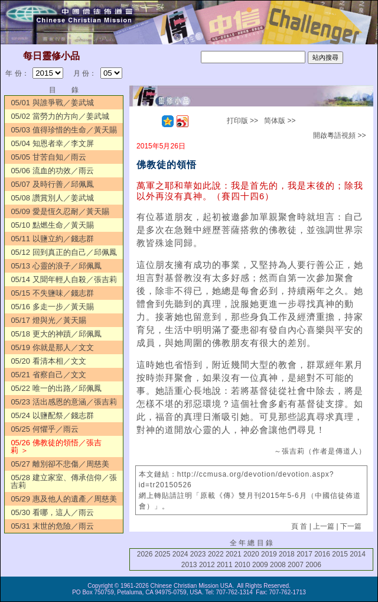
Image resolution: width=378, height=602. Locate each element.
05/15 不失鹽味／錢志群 (52, 293)
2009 (260, 565)
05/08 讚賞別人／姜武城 (52, 197)
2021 (234, 554)
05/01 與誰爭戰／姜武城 (52, 102)
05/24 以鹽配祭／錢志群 (52, 415)
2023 (198, 554)
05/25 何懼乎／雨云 (44, 429)
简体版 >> (279, 120)
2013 (189, 565)
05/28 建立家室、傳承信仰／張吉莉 (63, 481)
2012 (207, 565)
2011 (225, 565)
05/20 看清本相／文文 (48, 361)
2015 (340, 554)
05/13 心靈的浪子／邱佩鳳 (56, 265)
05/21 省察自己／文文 (48, 374)
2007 (296, 565)
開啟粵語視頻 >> (339, 135)
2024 (180, 554)
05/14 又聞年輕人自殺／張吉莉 (63, 279)
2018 (287, 554)
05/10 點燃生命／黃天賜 (52, 225)
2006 (313, 565)
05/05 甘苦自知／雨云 (48, 157)
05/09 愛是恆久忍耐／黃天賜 (60, 211)
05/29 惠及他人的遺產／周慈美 (63, 498)
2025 (163, 554)
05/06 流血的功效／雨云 (52, 170)
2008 (278, 565)
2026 (145, 554)
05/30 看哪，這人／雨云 (52, 512)
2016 (322, 554)
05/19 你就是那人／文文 (52, 347)
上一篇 (323, 526)
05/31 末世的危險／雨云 (52, 526)
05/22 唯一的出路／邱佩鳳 (56, 388)
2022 (216, 554)
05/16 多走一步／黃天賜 (52, 306)
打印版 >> (242, 120)
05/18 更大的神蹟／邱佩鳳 (56, 333)
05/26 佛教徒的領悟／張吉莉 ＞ (56, 446)
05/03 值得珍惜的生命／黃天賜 (63, 129)
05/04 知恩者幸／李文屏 (52, 143)
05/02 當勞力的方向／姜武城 (60, 116)
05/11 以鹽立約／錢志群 (52, 238)
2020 (251, 554)
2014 (358, 554)
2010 (242, 565)
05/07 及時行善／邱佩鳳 (52, 184)
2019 (269, 554)
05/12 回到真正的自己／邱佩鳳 (63, 252)
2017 (304, 554)
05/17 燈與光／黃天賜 (48, 320)
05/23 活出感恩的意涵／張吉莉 (63, 401)
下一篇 (350, 526)
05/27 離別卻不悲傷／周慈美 (60, 463)
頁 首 (299, 526)
